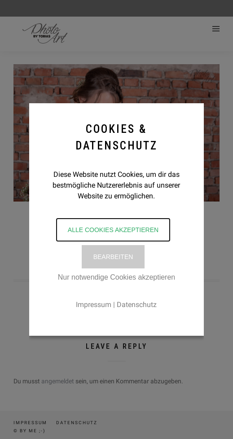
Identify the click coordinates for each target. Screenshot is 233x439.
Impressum (93, 304)
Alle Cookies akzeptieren (113, 229)
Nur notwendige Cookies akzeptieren (116, 277)
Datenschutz (137, 304)
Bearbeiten (113, 256)
